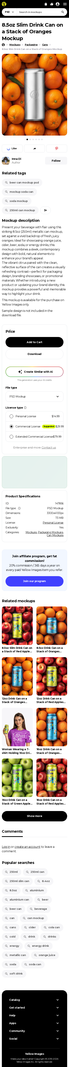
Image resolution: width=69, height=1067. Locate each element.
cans (10, 927)
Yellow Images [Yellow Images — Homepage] (34, 1054)
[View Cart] (46, 4)
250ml (11, 872)
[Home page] (3, 44)
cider (30, 927)
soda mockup (16, 201)
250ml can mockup (20, 210)
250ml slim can (17, 881)
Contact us (49, 447)
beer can (13, 909)
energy (12, 946)
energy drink (38, 946)
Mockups (31, 532)
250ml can (35, 872)
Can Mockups (55, 535)
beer (42, 899)
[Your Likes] (51, 4)
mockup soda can (19, 191)
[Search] (63, 12)
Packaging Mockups (50, 532)
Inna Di (16, 159)
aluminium (34, 890)
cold (10, 936)
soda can (32, 964)
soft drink (14, 973)
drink (29, 936)
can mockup (33, 918)
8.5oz (11, 890)
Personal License (53, 522)
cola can (52, 927)
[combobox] (42, 12)
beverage (38, 909)
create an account (27, 847)
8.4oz (43, 881)
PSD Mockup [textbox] (17, 396)
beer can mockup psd (22, 182)
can (10, 918)
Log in (6, 847)
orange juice (44, 955)
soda (10, 964)
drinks (49, 936)
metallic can (15, 955)
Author (16, 162)
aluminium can (17, 899)
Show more (34, 816)
